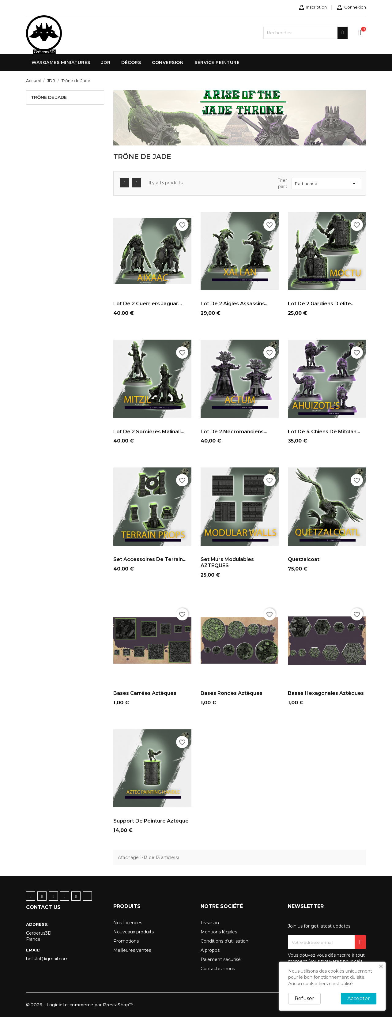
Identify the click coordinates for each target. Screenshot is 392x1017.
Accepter (358, 998)
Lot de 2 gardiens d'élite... (321, 304)
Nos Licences (127, 922)
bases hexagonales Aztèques (326, 693)
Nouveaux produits (133, 932)
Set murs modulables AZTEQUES (227, 562)
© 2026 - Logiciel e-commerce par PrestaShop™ (80, 1005)
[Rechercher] (305, 33)
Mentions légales (219, 932)
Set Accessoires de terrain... (150, 559)
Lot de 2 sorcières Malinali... (148, 432)
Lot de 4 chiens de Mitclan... (324, 432)
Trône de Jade (49, 97)
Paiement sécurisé (221, 959)
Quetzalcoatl (304, 559)
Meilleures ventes (132, 950)
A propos (210, 950)
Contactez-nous (218, 968)
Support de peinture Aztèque (151, 821)
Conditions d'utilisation (224, 941)
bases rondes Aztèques (231, 693)
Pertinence (326, 183)
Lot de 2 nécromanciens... (234, 432)
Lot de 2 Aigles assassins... (235, 304)
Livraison (210, 922)
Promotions (126, 941)
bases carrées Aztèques (144, 693)
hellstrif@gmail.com (47, 959)
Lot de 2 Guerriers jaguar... (147, 304)
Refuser (304, 998)
